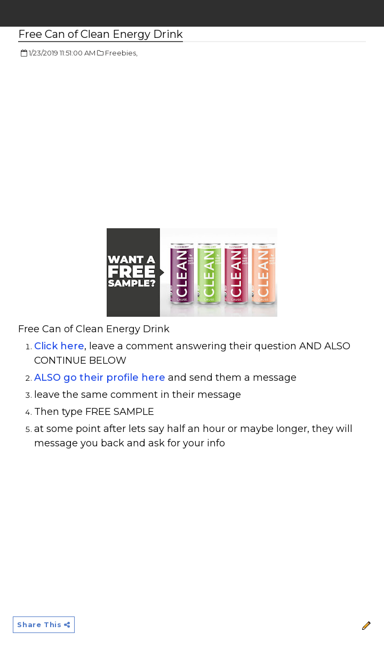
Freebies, (121, 53)
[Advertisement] (107, 144)
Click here (59, 346)
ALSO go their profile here (99, 377)
